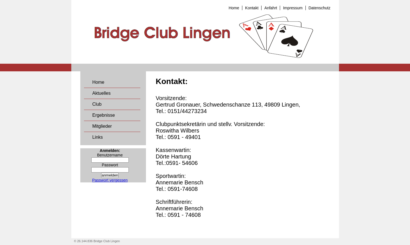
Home (234, 8)
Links (97, 137)
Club (97, 104)
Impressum (292, 8)
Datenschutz (320, 8)
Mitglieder (102, 126)
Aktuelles (101, 93)
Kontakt (251, 8)
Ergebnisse (103, 115)
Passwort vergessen (110, 180)
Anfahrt (270, 8)
